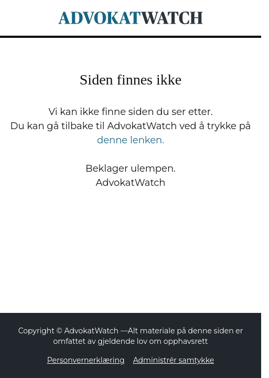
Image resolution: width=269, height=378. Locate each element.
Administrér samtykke (173, 360)
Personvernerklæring (86, 360)
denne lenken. (130, 140)
